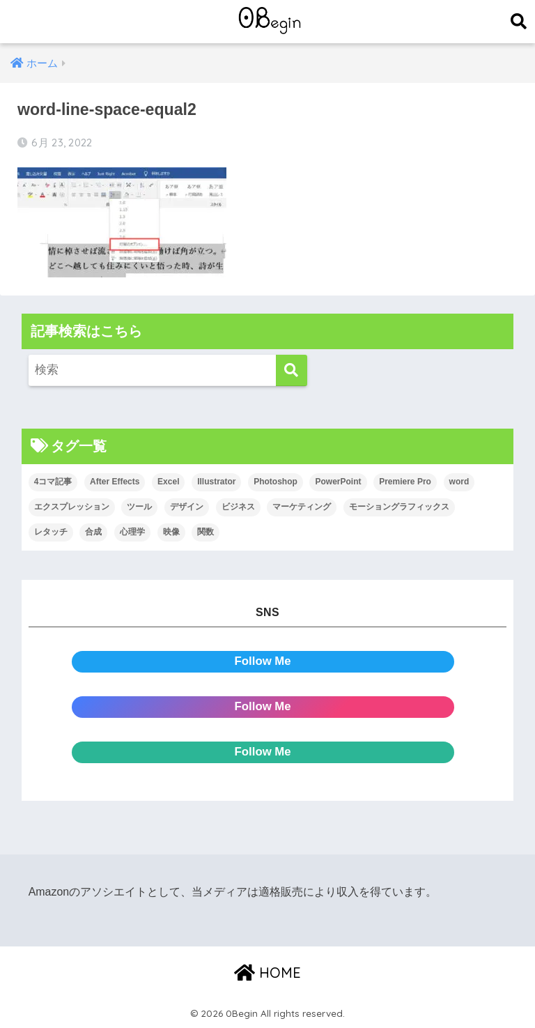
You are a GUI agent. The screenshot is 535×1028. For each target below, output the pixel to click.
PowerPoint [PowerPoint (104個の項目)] (338, 481)
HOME (267, 972)
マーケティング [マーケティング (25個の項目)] (301, 507)
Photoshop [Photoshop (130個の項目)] (275, 481)
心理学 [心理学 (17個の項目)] (132, 532)
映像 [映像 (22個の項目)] (171, 532)
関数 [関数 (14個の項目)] (205, 532)
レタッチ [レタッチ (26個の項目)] (51, 532)
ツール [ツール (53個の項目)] (139, 507)
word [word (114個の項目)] (459, 481)
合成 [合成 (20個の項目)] (93, 532)
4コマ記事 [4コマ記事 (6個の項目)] (53, 481)
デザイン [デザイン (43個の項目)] (186, 507)
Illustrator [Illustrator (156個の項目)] (216, 481)
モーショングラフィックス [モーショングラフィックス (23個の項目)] (399, 507)
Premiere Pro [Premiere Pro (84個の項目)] (405, 481)
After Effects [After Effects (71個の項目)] (114, 481)
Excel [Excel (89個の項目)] (168, 481)
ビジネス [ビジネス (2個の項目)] (238, 507)
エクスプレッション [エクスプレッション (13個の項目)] (71, 507)
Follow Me (263, 661)
